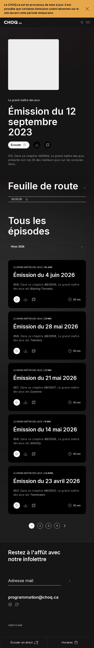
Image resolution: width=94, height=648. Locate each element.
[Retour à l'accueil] (12, 22)
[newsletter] (39, 580)
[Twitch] (17, 605)
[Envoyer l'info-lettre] (69, 580)
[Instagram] (10, 605)
